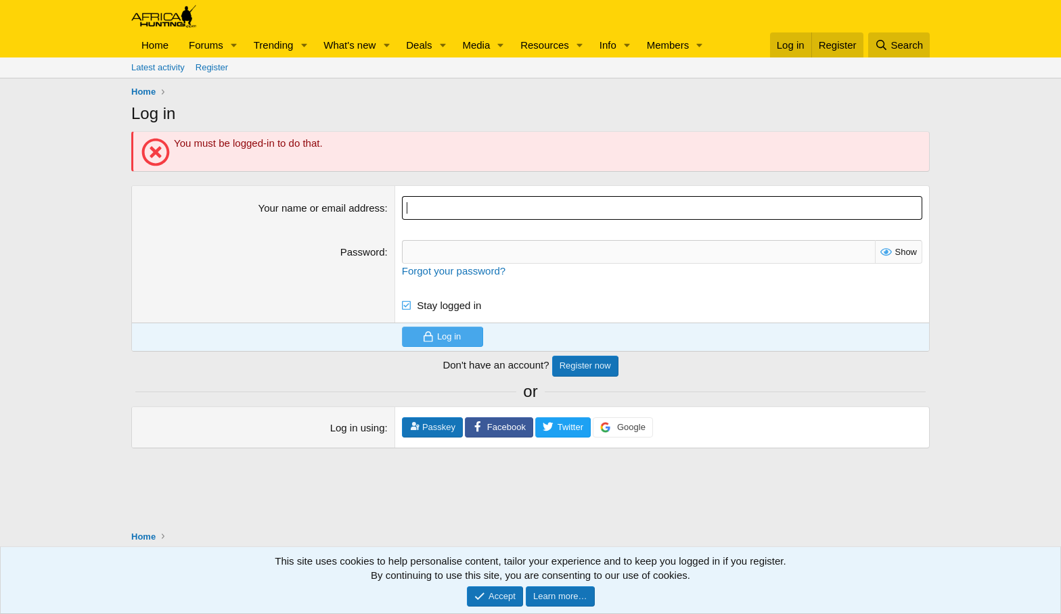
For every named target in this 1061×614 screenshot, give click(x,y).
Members (668, 45)
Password (362, 252)
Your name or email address (321, 208)
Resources (544, 45)
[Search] (899, 44)
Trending (274, 45)
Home (154, 45)
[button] (234, 44)
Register (212, 67)
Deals (419, 45)
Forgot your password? (453, 271)
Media (476, 45)
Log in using (357, 427)
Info (608, 45)
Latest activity (158, 67)
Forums (206, 45)
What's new (349, 45)
